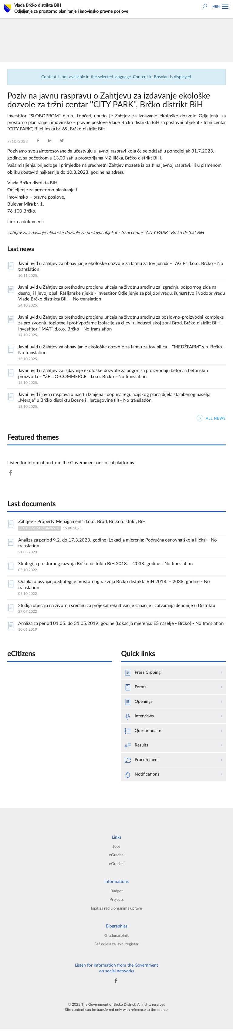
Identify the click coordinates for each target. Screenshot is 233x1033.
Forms (136, 688)
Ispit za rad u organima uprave (116, 912)
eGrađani (116, 858)
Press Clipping (144, 673)
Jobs (116, 849)
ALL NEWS (211, 418)
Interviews (140, 717)
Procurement (142, 762)
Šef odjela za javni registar (116, 948)
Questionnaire (144, 732)
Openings (139, 703)
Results (137, 747)
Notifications (142, 776)
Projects (116, 903)
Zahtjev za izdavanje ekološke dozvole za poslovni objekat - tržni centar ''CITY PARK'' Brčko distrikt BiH (110, 232)
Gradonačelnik (116, 939)
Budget (116, 894)
